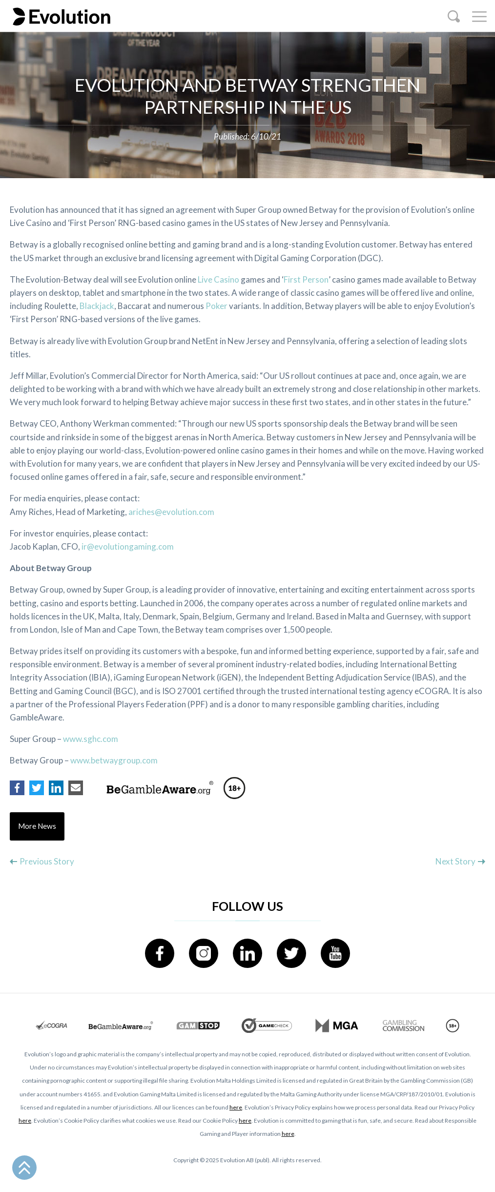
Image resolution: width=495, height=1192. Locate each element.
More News (37, 826)
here (235, 1107)
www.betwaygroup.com (114, 760)
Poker (216, 306)
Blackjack (97, 306)
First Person (306, 279)
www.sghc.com (90, 739)
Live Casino (218, 279)
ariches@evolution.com (171, 512)
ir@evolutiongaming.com (128, 546)
